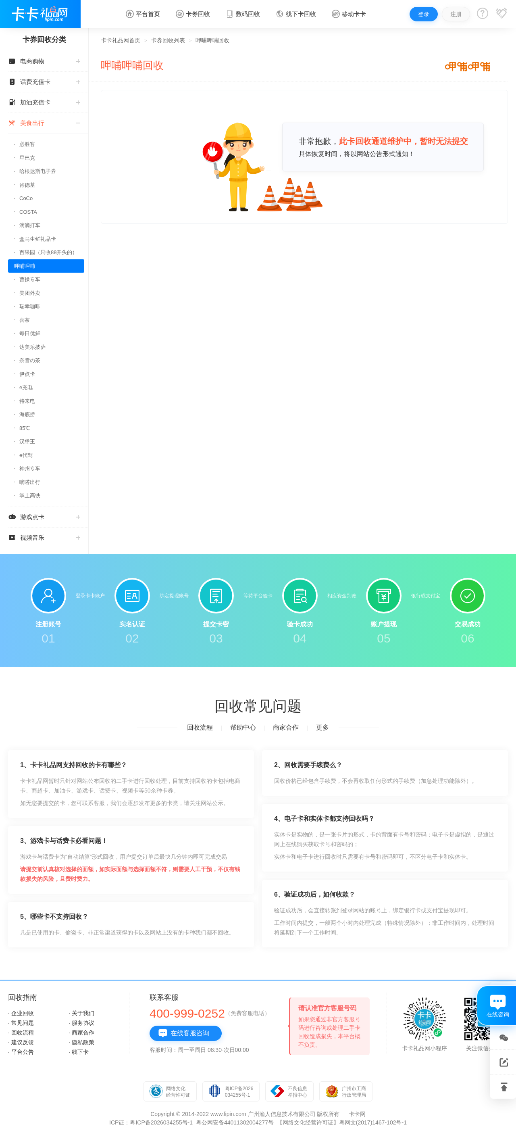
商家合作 (286, 727)
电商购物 (44, 61)
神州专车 (29, 468)
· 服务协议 (81, 1023)
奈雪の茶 (29, 360)
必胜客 (27, 144)
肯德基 (27, 185)
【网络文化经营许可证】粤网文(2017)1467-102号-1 (342, 1122)
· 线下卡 (79, 1052)
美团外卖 (29, 293)
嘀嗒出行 (29, 482)
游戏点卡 (44, 517)
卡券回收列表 (168, 40)
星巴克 (27, 158)
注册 (456, 14)
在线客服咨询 (183, 1033)
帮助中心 (243, 727)
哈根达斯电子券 (37, 171)
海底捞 (27, 414)
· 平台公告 (21, 1052)
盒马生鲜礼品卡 (37, 239)
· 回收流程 (21, 1032)
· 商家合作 (81, 1032)
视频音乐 (44, 537)
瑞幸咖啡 (29, 306)
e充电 (26, 387)
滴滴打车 (29, 225)
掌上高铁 (29, 495)
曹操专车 (29, 279)
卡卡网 (357, 1114)
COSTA (28, 212)
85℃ (24, 428)
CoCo (26, 198)
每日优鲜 (29, 333)
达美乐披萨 (32, 347)
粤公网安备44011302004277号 (235, 1122)
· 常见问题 (21, 1023)
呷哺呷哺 (24, 266)
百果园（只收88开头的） (48, 252)
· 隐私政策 (81, 1042)
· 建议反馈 (21, 1042)
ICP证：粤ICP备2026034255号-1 (151, 1122)
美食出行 (44, 123)
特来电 (27, 401)
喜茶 (24, 320)
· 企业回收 (21, 1013)
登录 (423, 14)
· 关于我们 (81, 1013)
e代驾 (26, 455)
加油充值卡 (44, 102)
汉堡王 (27, 441)
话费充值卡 (44, 81)
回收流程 (200, 727)
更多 (322, 727)
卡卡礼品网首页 (120, 40)
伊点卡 (27, 374)
